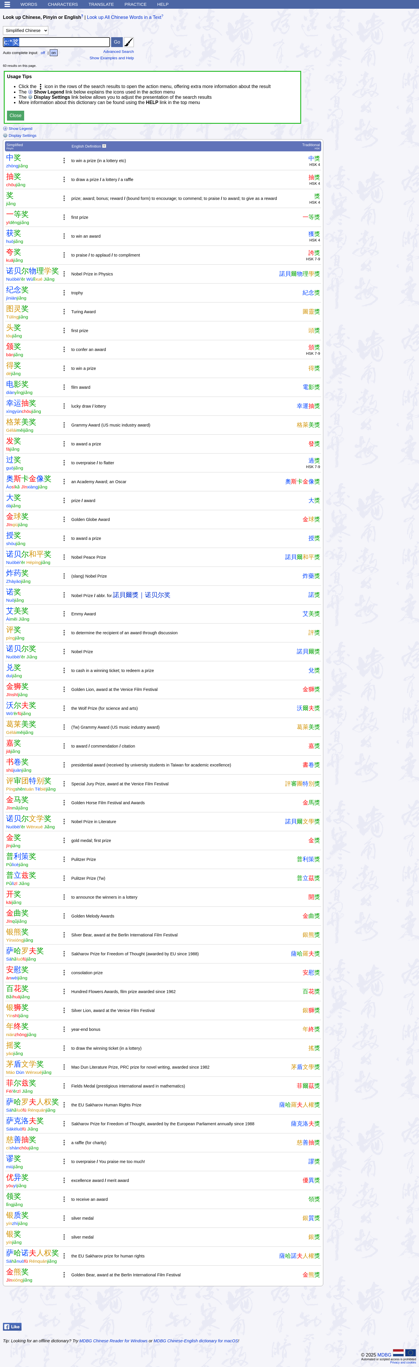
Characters (63, 4)
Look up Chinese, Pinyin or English (42, 17)
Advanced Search (118, 51)
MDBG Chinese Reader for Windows (113, 1341)
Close (16, 115)
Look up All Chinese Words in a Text (124, 17)
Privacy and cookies (403, 1362)
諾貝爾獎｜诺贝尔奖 (142, 595)
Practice (136, 4)
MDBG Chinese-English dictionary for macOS (196, 1341)
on (54, 53)
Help (162, 4)
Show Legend (17, 128)
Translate (101, 4)
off (43, 53)
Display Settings (19, 135)
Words (28, 4)
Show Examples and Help (112, 58)
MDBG (384, 1354)
